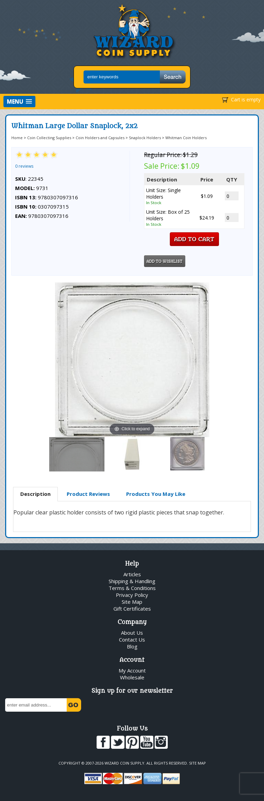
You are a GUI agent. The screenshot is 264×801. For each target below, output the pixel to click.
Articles (132, 574)
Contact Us (132, 639)
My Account (132, 670)
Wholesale (132, 677)
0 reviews (24, 166)
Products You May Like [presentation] (155, 493)
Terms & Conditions (132, 588)
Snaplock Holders (145, 137)
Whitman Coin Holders (186, 137)
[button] (19, 101)
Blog (132, 646)
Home (17, 137)
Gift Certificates (132, 608)
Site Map (132, 601)
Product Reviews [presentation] (88, 493)
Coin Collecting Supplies (49, 137)
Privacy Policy (132, 594)
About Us (132, 632)
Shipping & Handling (132, 581)
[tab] (35, 494)
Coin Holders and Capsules (100, 137)
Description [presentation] (35, 493)
